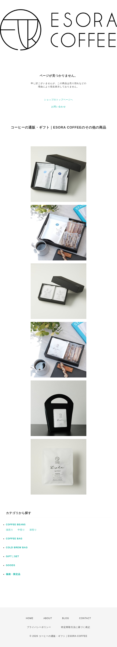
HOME (29, 618)
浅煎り (9, 529)
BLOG (65, 618)
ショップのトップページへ (58, 99)
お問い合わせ (58, 106)
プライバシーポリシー (39, 627)
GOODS (10, 565)
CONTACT (85, 618)
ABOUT (47, 618)
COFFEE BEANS (16, 524)
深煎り (33, 529)
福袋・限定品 (13, 574)
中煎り (21, 529)
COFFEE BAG (14, 538)
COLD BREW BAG (17, 547)
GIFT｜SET (12, 556)
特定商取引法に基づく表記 (75, 627)
